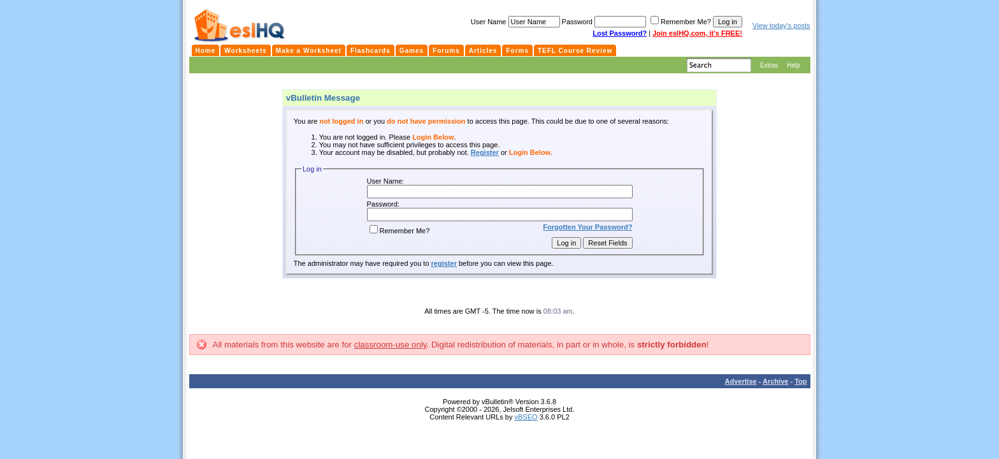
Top (800, 381)
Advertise (741, 381)
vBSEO (526, 417)
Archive (775, 381)
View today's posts (781, 25)
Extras (769, 65)
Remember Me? (400, 231)
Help (793, 65)
